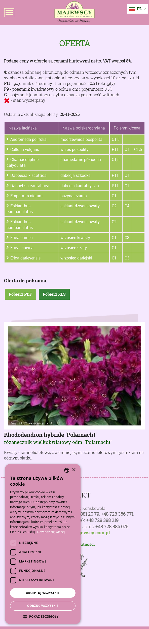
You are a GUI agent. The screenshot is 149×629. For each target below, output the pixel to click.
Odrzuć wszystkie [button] (42, 606)
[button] (43, 616)
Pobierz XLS (54, 294)
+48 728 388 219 (102, 520)
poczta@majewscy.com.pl (82, 533)
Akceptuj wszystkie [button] (42, 593)
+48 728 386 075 (111, 526)
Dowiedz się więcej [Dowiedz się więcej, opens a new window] (51, 532)
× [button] (74, 470)
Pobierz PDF (20, 294)
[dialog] (43, 544)
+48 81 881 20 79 (82, 514)
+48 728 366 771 (117, 514)
